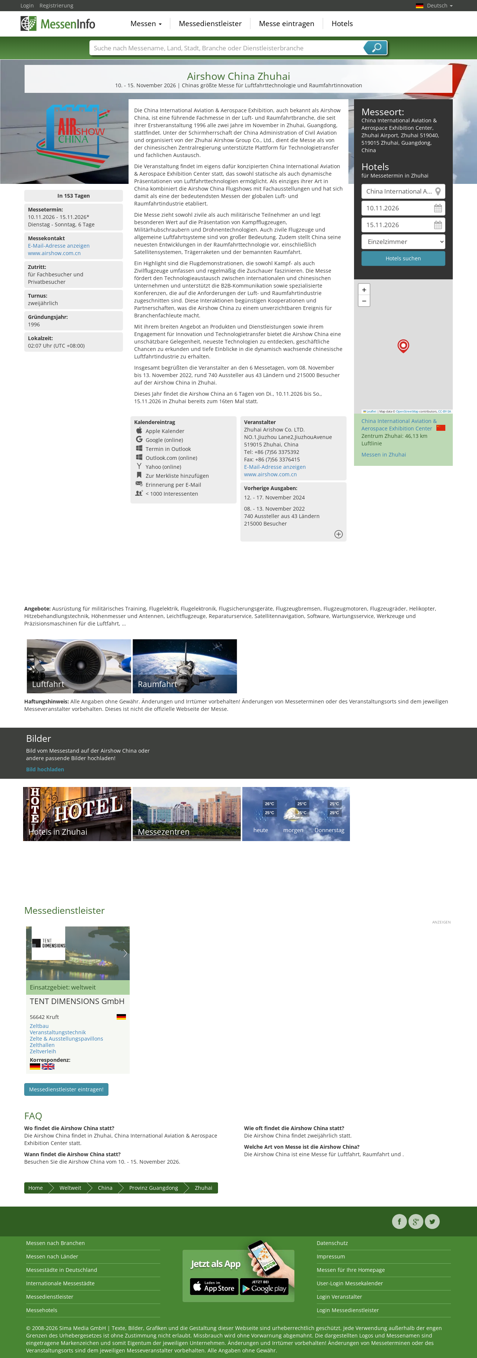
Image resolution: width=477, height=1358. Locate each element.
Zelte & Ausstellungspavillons (66, 1038)
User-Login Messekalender (350, 1283)
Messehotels (41, 1310)
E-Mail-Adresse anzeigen (59, 245)
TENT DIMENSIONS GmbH (77, 1001)
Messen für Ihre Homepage (351, 1269)
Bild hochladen (45, 769)
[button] (403, 346)
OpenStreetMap (407, 411)
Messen (146, 24)
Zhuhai (203, 1187)
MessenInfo (57, 23)
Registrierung (56, 5)
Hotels (342, 24)
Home (35, 1187)
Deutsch (440, 5)
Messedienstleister (210, 24)
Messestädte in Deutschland (61, 1269)
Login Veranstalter (339, 1296)
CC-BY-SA (444, 411)
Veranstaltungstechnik (58, 1032)
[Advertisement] (238, 581)
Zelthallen (42, 1044)
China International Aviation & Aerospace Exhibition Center (399, 424)
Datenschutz (332, 1242)
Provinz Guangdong (153, 1187)
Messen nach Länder (52, 1256)
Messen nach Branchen (55, 1242)
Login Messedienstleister (348, 1310)
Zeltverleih (43, 1051)
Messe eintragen (287, 24)
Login (27, 5)
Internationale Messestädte (60, 1283)
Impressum (331, 1256)
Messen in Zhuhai (383, 454)
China (105, 1187)
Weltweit (70, 1187)
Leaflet (370, 411)
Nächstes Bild (125, 953)
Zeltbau (39, 1025)
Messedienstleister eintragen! (66, 1089)
